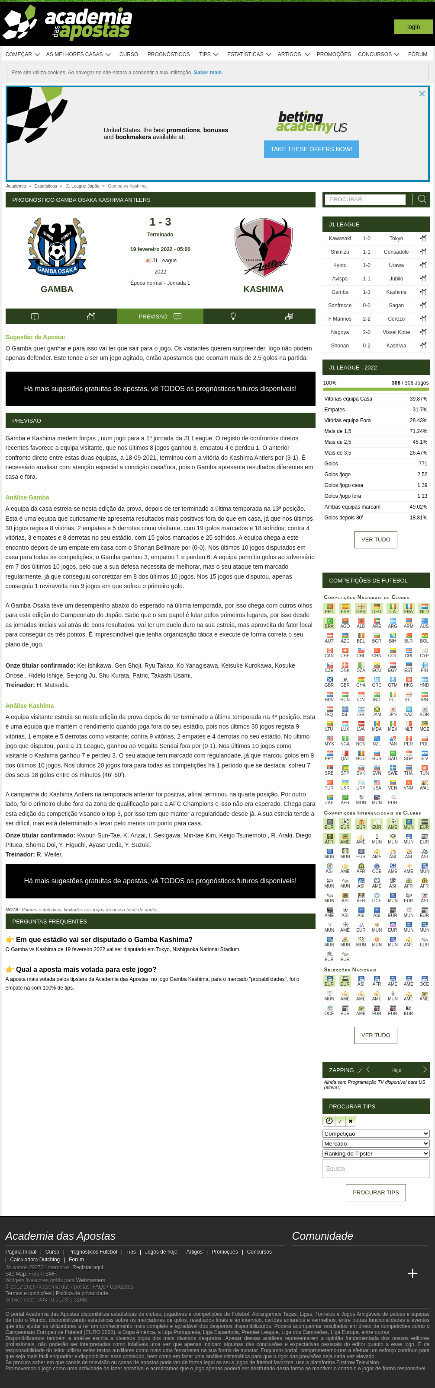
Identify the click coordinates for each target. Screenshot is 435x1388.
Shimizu (340, 252)
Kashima (263, 289)
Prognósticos (169, 54)
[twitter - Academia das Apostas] (315, 1255)
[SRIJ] (155, 1381)
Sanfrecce (339, 305)
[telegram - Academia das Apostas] (380, 1255)
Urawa (396, 265)
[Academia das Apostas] (299, 1274)
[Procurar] (420, 199)
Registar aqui (87, 1267)
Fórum (417, 54)
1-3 (367, 292)
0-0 (367, 305)
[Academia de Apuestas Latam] (364, 1274)
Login (413, 26)
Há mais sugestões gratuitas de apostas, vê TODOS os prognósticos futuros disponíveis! (160, 388)
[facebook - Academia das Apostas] (348, 1255)
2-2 (367, 319)
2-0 (367, 332)
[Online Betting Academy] (331, 1274)
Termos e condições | (31, 1293)
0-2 (367, 346)
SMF (50, 1274)
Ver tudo (375, 539)
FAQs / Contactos (112, 1287)
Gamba (57, 289)
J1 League (160, 261)
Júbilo (396, 279)
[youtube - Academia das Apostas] (331, 1255)
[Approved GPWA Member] (62, 1381)
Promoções (334, 54)
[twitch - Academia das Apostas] (299, 1255)
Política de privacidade (82, 1293)
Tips (209, 54)
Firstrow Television (357, 1362)
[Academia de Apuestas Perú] (396, 1274)
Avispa (340, 279)
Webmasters (90, 1280)
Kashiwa (396, 346)
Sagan (396, 305)
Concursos (379, 54)
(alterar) (332, 1087)
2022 (160, 272)
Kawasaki (340, 239)
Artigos (294, 54)
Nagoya (340, 332)
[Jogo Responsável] (124, 1380)
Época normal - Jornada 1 (160, 283)
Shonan (340, 346)
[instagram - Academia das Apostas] (364, 1255)
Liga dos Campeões (304, 1332)
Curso (128, 54)
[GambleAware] (28, 1381)
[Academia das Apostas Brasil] (315, 1274)
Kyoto (340, 265)
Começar (23, 54)
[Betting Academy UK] (380, 1274)
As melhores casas (78, 54)
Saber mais (208, 73)
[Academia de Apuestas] (348, 1274)
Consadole (396, 252)
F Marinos (340, 319)
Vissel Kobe (396, 332)
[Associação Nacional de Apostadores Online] (87, 1381)
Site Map (16, 1274)
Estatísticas (249, 54)
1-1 (367, 252)
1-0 (367, 239)
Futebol (240, 1314)
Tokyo (396, 239)
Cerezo (396, 319)
